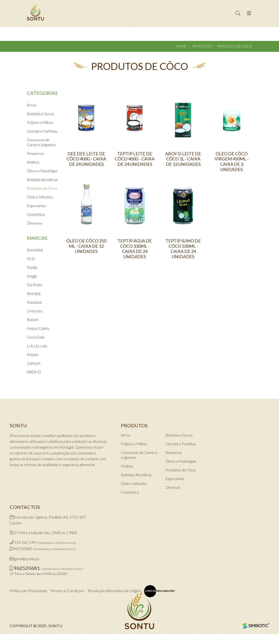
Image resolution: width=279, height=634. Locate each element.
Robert (33, 319)
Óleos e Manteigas (42, 170)
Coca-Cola (35, 337)
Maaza (32, 354)
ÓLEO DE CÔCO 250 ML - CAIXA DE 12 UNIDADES (86, 246)
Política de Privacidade (28, 590)
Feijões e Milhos (40, 122)
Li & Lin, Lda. (37, 345)
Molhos (33, 162)
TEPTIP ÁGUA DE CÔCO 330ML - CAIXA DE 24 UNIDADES (134, 248)
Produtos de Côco (42, 188)
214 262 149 (24, 542)
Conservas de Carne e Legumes (41, 142)
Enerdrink (35, 250)
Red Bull (33, 293)
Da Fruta (34, 284)
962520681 (22, 548)
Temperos (35, 153)
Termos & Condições (67, 590)
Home (181, 46)
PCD (31, 258)
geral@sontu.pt (26, 558)
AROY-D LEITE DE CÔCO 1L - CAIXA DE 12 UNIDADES (183, 159)
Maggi (32, 276)
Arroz (31, 105)
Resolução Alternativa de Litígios (114, 590)
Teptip (32, 267)
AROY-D (34, 372)
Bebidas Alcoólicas (42, 179)
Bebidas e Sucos (40, 113)
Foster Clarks (38, 328)
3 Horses (34, 311)
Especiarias (36, 205)
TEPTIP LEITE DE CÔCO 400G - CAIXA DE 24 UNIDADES (135, 159)
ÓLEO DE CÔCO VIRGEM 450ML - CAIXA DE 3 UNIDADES (231, 161)
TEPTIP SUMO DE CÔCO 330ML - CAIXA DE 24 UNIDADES (183, 248)
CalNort (33, 363)
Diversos (34, 223)
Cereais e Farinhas (42, 131)
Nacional (34, 302)
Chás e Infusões (40, 197)
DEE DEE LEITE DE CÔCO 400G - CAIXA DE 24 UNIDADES (86, 159)
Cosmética (36, 214)
